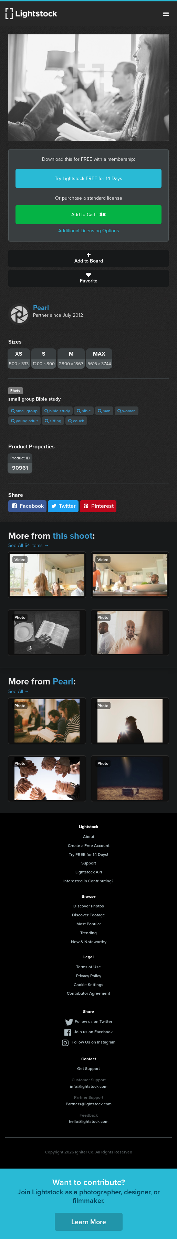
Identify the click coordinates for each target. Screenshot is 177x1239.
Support (88, 863)
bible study (57, 411)
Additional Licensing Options (88, 230)
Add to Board (88, 258)
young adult (24, 421)
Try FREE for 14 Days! (88, 854)
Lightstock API (88, 872)
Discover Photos (88, 906)
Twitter (63, 506)
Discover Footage (88, 915)
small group (24, 411)
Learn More (88, 1222)
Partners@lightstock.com (89, 1104)
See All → (18, 691)
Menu (165, 13)
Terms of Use (88, 967)
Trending (88, 933)
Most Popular (88, 924)
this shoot (73, 535)
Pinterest (98, 506)
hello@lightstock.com (88, 1121)
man (104, 411)
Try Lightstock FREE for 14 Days (88, 178)
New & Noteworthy (88, 942)
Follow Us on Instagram (93, 1042)
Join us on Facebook (93, 1032)
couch (76, 421)
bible (84, 411)
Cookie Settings (88, 984)
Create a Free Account (89, 845)
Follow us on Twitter (93, 1021)
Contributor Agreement (88, 993)
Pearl (41, 307)
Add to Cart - (88, 214)
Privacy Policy (88, 976)
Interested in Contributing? (88, 881)
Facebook (27, 506)
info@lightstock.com (88, 1086)
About (88, 836)
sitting (53, 421)
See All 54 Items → (28, 545)
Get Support (88, 1068)
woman (126, 411)
